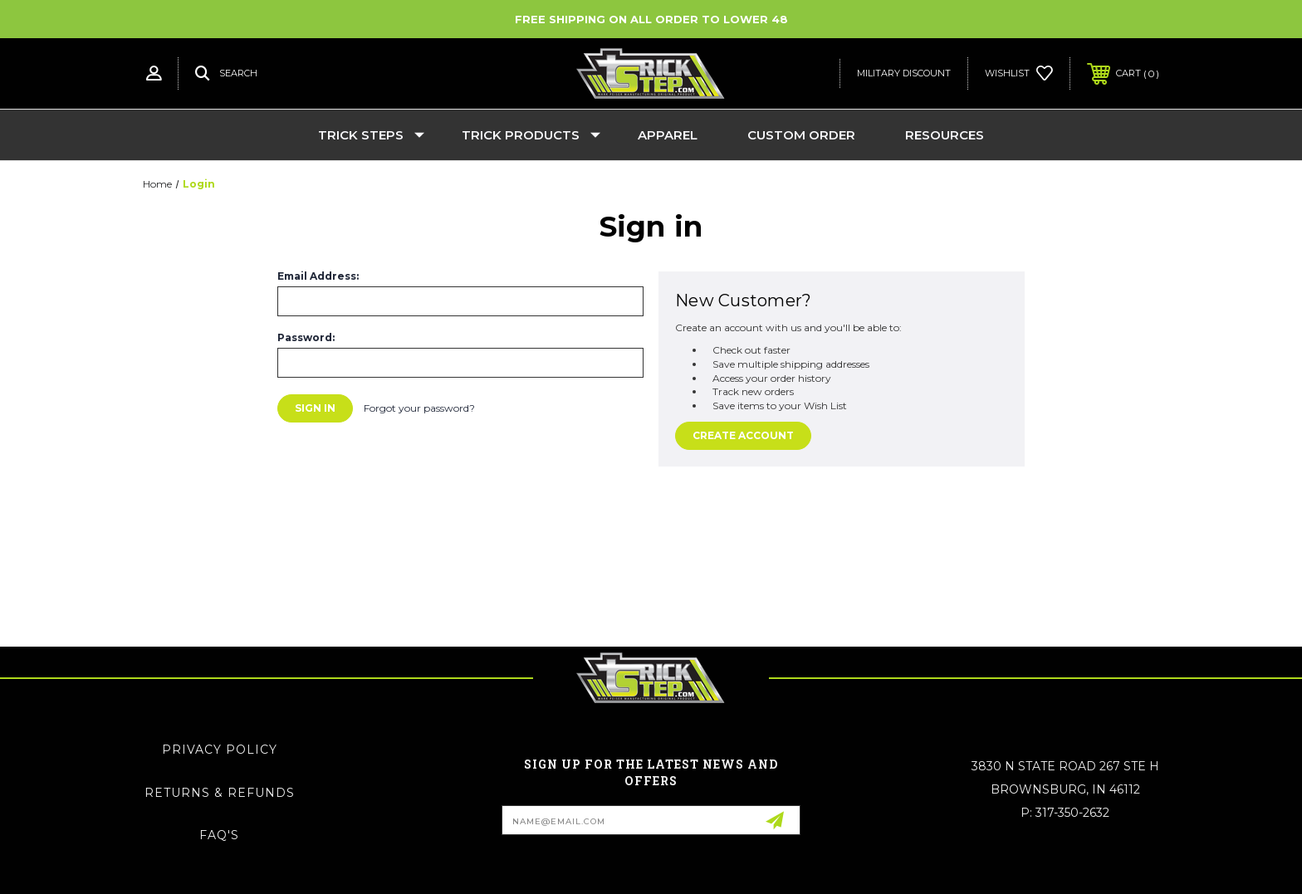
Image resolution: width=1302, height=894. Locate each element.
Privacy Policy (219, 749)
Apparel (668, 135)
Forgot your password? (419, 408)
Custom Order (801, 135)
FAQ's (219, 835)
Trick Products (531, 135)
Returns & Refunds (219, 792)
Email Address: (318, 276)
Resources (944, 135)
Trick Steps (371, 135)
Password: (306, 338)
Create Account (743, 435)
